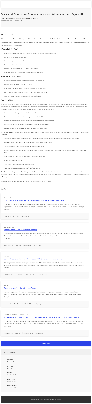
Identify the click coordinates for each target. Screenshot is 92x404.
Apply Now (46, 344)
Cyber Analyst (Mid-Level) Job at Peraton (20, 288)
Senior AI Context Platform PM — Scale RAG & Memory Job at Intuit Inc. (33, 259)
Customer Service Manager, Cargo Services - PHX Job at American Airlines (34, 200)
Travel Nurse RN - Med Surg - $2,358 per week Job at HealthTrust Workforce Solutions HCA (41, 317)
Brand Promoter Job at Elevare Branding (20, 229)
